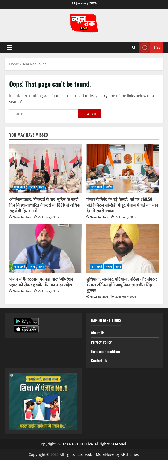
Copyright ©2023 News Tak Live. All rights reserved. (83, 444)
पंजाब (32, 187)
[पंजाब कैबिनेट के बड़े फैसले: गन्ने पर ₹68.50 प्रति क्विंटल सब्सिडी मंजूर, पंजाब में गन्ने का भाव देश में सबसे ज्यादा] (122, 168)
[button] (9, 47)
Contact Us (99, 360)
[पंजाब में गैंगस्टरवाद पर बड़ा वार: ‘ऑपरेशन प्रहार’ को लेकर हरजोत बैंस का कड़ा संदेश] (45, 248)
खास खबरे (19, 187)
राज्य (41, 187)
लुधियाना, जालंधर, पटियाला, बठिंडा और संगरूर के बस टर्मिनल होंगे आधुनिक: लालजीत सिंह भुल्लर (121, 284)
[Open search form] (134, 47)
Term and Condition (105, 351)
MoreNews (105, 454)
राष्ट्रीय (109, 187)
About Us (97, 332)
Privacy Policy (101, 342)
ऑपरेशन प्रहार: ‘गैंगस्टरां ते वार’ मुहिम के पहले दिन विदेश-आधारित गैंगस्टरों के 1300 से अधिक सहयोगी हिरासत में (44, 205)
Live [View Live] (149, 47)
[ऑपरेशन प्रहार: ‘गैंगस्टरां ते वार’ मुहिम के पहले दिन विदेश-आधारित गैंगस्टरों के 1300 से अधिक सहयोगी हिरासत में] (45, 168)
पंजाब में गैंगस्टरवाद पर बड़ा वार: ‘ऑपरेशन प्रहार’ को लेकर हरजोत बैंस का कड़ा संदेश (41, 282)
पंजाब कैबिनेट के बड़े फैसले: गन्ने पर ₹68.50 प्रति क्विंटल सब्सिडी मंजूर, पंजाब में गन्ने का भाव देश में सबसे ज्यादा (122, 205)
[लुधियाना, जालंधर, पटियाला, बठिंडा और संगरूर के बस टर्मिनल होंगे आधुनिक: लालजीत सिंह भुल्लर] (122, 248)
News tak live (22, 217)
